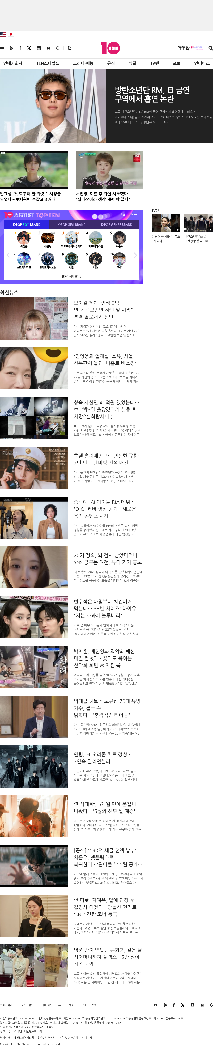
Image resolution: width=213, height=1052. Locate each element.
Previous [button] (8, 254)
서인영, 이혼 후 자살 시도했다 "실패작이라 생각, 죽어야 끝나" (103, 197)
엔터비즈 (202, 63)
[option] (71, 254)
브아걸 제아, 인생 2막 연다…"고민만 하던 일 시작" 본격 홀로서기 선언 (103, 309)
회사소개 (5, 1037)
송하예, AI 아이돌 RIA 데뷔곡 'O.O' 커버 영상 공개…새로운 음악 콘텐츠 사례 (105, 509)
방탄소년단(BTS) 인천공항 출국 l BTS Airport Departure (197, 241)
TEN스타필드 (47, 63)
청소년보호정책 (46, 1037)
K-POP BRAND (27, 224)
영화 (133, 63)
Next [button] (135, 254)
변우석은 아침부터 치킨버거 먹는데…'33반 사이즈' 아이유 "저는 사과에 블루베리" (105, 608)
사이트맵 (87, 1037)
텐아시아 (21, 1044)
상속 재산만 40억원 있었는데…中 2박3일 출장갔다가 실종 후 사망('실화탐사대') (106, 409)
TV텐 (154, 63)
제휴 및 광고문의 (68, 1037)
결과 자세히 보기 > (72, 276)
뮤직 (111, 63)
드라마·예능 (83, 63)
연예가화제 (13, 63)
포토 (177, 63)
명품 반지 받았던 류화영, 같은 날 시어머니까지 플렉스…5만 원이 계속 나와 (108, 957)
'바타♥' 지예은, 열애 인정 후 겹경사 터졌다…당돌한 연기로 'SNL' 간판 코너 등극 (105, 907)
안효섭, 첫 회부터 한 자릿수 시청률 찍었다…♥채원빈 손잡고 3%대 (30, 197)
